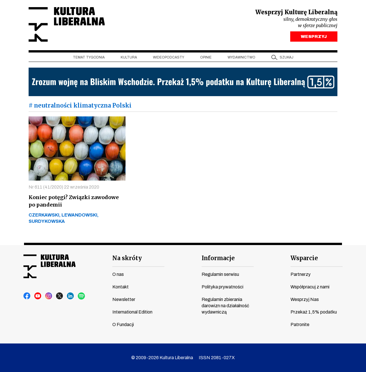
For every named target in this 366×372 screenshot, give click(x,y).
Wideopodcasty (168, 57)
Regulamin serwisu (220, 274)
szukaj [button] (286, 57)
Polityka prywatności (222, 286)
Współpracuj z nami (310, 286)
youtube (38, 296)
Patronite (300, 324)
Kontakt (120, 286)
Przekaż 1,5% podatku (314, 312)
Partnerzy (301, 274)
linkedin (70, 296)
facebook (27, 296)
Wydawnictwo (241, 57)
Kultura (129, 57)
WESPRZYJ (314, 36)
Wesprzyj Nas (305, 299)
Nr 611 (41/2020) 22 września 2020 (64, 187)
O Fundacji (123, 324)
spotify (81, 296)
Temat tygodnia (89, 57)
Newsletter (123, 299)
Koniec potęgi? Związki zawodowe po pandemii (74, 201)
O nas (118, 274)
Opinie (206, 57)
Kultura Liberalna (67, 24)
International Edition (132, 312)
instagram (49, 296)
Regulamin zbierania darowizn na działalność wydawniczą (225, 305)
